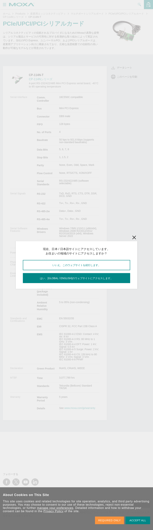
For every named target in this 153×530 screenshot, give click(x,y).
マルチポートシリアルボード (87, 13)
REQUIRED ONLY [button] (109, 520)
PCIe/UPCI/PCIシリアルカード (126, 13)
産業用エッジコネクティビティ (48, 13)
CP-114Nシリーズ (13, 16)
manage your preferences (55, 507)
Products (20, 13)
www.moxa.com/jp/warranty (79, 408)
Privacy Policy (53, 511)
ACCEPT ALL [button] (137, 520)
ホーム (7, 13)
